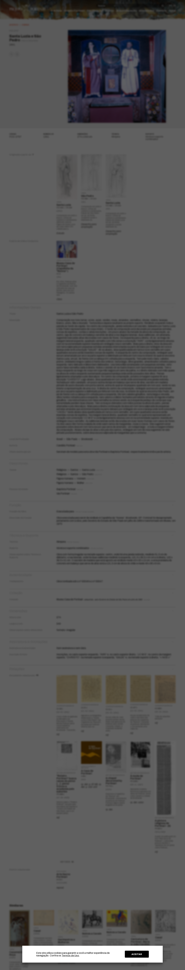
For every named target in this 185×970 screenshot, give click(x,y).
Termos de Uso (70, 955)
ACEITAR (136, 954)
